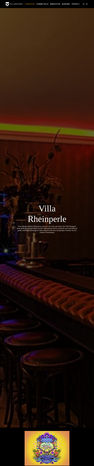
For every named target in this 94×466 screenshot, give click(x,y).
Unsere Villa (42, 4)
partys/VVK (55, 4)
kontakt (66, 4)
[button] (74, 4)
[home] (14, 4)
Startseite (30, 4)
